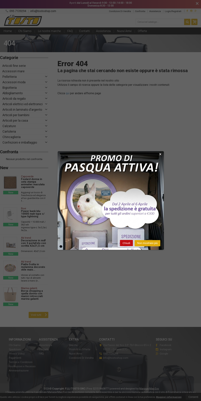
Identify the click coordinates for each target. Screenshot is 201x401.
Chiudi (126, 243)
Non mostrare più (147, 243)
